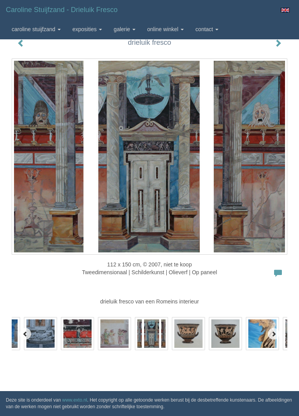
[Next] (274, 334)
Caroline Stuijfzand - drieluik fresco (62, 10)
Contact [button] (206, 29)
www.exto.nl (74, 400)
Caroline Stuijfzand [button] (36, 29)
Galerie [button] (124, 29)
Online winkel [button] (165, 29)
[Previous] (25, 334)
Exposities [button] (87, 29)
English (285, 10)
